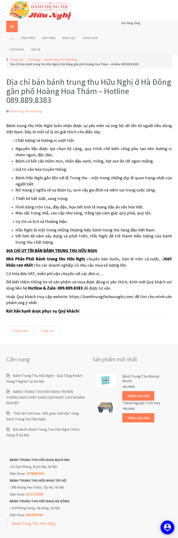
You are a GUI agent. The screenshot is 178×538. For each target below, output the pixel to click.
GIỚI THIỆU (49, 38)
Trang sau (48, 331)
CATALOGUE (90, 38)
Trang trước (20, 331)
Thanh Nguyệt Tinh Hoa (141, 403)
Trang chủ (17, 59)
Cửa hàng (34, 59)
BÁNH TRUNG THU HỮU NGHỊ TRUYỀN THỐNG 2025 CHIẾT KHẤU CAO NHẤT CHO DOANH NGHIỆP (45, 397)
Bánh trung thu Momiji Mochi (140, 378)
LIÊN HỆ (35, 49)
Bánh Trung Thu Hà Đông (61, 59)
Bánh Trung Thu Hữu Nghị (34, 523)
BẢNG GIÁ (69, 38)
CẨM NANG (17, 49)
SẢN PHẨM (28, 38)
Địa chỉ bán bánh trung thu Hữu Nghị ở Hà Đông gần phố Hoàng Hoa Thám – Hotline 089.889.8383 (88, 91)
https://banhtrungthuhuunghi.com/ (101, 296)
